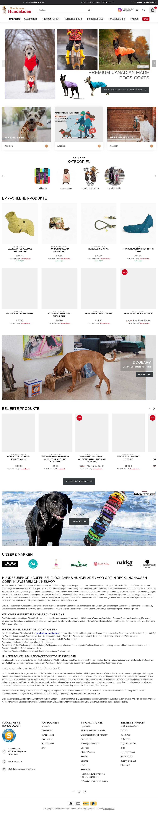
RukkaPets (10, 663)
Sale (43, 748)
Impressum (85, 726)
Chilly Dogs (125, 739)
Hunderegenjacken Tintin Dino (138, 250)
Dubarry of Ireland (128, 761)
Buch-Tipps (86, 769)
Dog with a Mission (128, 743)
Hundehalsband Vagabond (59, 250)
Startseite (14, 19)
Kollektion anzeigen (79, 481)
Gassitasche (19, 621)
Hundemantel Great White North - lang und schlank (91, 459)
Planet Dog (128, 609)
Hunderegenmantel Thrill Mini (59, 314)
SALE (146, 19)
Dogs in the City (27, 609)
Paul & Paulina (126, 756)
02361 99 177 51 (15, 761)
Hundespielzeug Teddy (98, 313)
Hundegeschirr (53, 621)
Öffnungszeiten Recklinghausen (94, 781)
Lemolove (74, 609)
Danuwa (93, 702)
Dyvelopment (110, 809)
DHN (87, 702)
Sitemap (84, 761)
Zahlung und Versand (90, 743)
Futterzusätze (95, 19)
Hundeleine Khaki (98, 249)
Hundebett (73, 618)
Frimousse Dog (70, 660)
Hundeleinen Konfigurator (47, 633)
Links (83, 765)
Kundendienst (150, 2)
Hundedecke (58, 618)
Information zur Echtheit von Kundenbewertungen (93, 775)
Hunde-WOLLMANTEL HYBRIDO (128, 457)
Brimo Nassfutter (9, 682)
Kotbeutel (145, 618)
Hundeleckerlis (73, 19)
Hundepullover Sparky (138, 313)
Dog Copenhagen (127, 752)
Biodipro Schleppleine (19, 313)
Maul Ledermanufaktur (94, 609)
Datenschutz (86, 739)
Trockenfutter (50, 19)
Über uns (85, 748)
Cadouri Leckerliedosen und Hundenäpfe (122, 660)
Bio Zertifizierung (88, 752)
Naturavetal (43, 682)
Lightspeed (91, 809)
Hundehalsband (72, 621)
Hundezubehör (117, 19)
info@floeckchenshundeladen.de (21, 769)
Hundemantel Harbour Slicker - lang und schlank (55, 459)
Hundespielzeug (133, 618)
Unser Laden (137, 2)
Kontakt (84, 756)
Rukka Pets (125, 735)
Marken (134, 19)
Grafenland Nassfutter (60, 682)
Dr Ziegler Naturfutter (129, 726)
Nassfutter (30, 19)
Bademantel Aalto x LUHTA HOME (20, 250)
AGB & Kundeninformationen (93, 730)
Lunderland (103, 702)
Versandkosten (26, 258)
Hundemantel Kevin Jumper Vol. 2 (18, 457)
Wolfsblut (22, 682)
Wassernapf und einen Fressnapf (106, 618)
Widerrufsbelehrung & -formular (94, 735)
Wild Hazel (50, 663)
